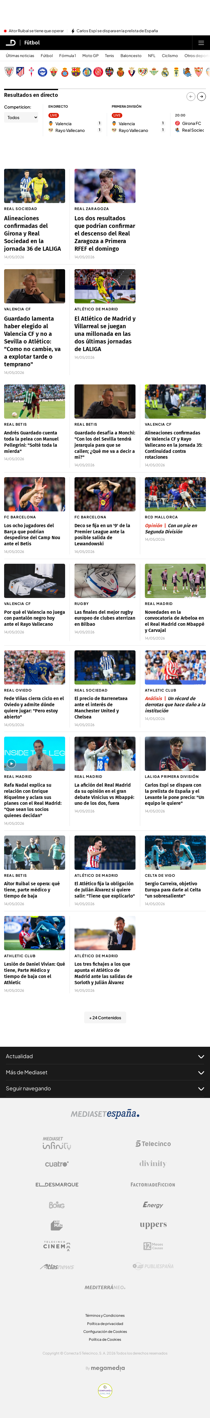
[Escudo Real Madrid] (165, 72)
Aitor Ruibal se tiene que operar (36, 31)
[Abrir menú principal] (201, 43)
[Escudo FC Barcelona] (76, 72)
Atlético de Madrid (96, 309)
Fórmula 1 (67, 56)
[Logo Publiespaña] (153, 1266)
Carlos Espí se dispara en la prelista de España (117, 31)
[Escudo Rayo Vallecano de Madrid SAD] (143, 72)
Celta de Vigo (160, 875)
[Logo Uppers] (153, 1225)
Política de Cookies (105, 1339)
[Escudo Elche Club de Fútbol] (54, 72)
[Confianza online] (105, 1396)
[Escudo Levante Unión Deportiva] (109, 72)
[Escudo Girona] (98, 72)
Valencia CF (17, 309)
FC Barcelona (20, 517)
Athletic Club (161, 690)
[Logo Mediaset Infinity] (57, 1143)
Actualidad (105, 1056)
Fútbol (47, 56)
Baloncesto (131, 56)
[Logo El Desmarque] (57, 1185)
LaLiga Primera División (172, 776)
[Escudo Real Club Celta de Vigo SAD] (31, 72)
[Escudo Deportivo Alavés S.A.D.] (43, 72)
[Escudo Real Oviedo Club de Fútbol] (176, 72)
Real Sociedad (21, 209)
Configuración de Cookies (105, 1331)
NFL (151, 56)
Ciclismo (170, 56)
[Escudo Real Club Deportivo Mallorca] (121, 72)
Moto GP (90, 56)
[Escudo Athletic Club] (9, 72)
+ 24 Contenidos (105, 1017)
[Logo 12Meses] (153, 1246)
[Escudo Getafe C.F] (87, 72)
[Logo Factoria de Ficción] (153, 1184)
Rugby (81, 603)
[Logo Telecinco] (153, 1143)
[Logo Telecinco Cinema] (56, 1246)
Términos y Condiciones (105, 1315)
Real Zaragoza (91, 209)
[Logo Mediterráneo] (105, 1287)
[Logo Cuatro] (57, 1164)
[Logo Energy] (153, 1205)
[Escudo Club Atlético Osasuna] (132, 72)
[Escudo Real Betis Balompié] (154, 72)
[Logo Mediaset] (105, 1117)
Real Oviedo (18, 690)
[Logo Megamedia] (108, 1368)
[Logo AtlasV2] (57, 1266)
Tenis (109, 56)
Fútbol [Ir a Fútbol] (32, 42)
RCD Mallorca (161, 517)
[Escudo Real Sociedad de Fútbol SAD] (187, 72)
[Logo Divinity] (153, 1164)
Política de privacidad (105, 1323)
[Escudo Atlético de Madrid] (20, 72)
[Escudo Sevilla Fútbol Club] (199, 72)
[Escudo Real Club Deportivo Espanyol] (65, 72)
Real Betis (15, 424)
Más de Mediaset (105, 1072)
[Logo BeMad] (57, 1225)
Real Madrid (159, 603)
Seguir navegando (105, 1088)
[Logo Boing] (57, 1205)
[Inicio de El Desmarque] (11, 43)
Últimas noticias (20, 56)
